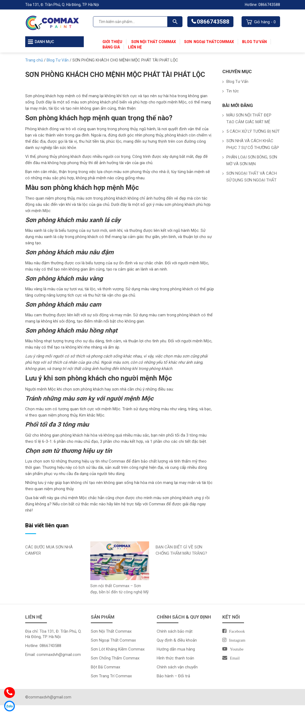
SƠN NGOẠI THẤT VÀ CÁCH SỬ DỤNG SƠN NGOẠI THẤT (251, 177)
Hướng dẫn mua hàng (176, 649)
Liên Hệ (135, 47)
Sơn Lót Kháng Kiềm (109, 649)
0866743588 (213, 21)
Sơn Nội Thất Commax (153, 42)
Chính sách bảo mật (174, 631)
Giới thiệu (112, 42)
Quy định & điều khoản (177, 640)
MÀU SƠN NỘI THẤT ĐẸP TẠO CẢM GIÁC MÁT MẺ (248, 118)
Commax (225, 42)
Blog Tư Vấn (254, 42)
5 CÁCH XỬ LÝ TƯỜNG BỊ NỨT (253, 131)
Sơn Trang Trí (103, 676)
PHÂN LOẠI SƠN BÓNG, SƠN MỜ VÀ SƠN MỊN (251, 160)
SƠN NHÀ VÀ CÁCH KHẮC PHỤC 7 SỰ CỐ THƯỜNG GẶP (252, 144)
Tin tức (232, 91)
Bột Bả (97, 667)
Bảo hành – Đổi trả (173, 676)
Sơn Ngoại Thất (200, 42)
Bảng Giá (111, 47)
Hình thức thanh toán (175, 658)
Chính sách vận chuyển (177, 667)
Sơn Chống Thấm (107, 658)
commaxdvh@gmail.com (59, 654)
